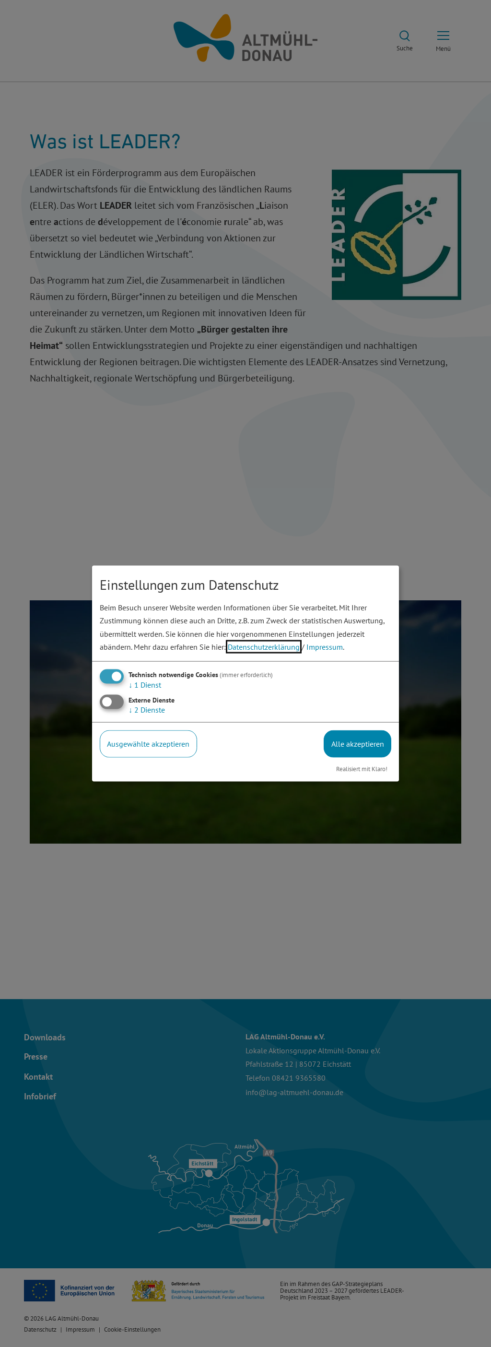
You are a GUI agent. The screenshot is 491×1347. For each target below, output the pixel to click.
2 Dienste (147, 710)
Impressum (324, 646)
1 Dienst (145, 685)
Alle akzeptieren (357, 744)
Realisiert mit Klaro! (361, 768)
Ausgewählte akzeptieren (148, 744)
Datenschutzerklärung (264, 646)
